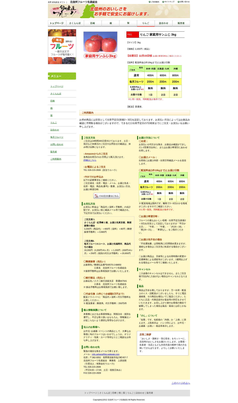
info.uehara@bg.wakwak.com (105, 354)
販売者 (53, 152)
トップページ (56, 86)
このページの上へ (181, 383)
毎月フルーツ (56, 137)
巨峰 (52, 101)
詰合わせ (54, 130)
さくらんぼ (55, 94)
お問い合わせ (56, 144)
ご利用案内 (55, 159)
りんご (53, 122)
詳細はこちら (89, 160)
